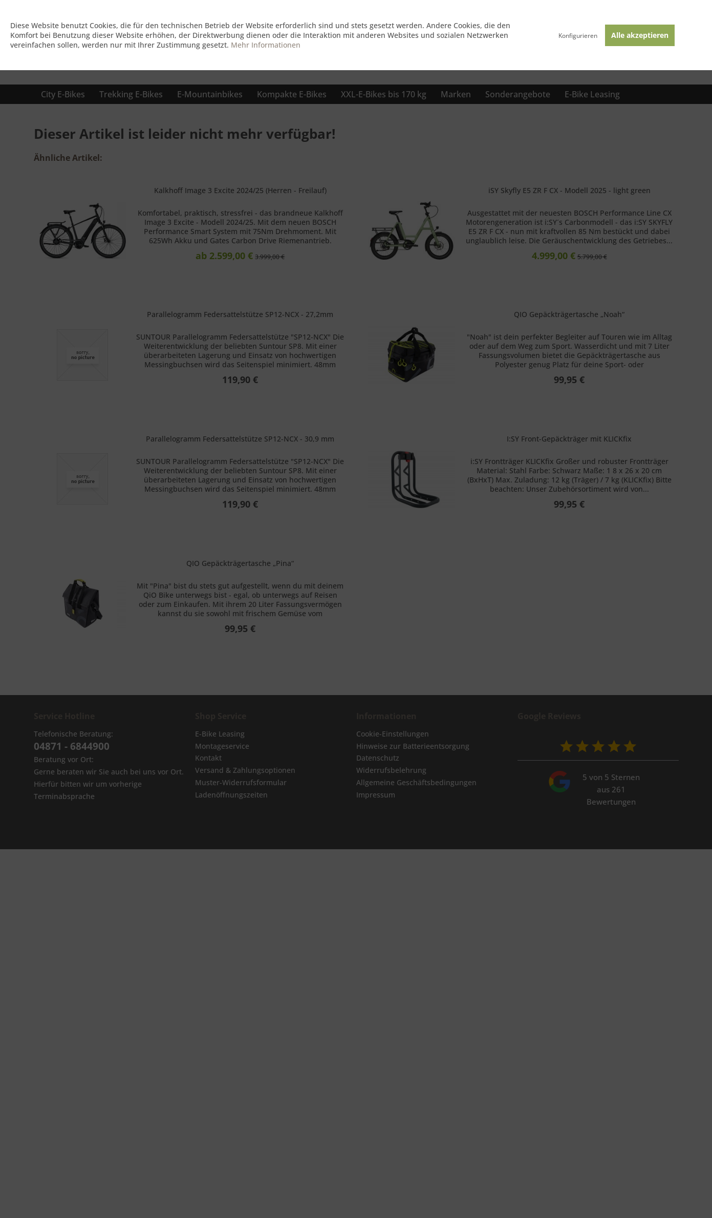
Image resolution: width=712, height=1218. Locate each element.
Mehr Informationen (265, 45)
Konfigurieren (577, 35)
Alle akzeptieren (639, 35)
